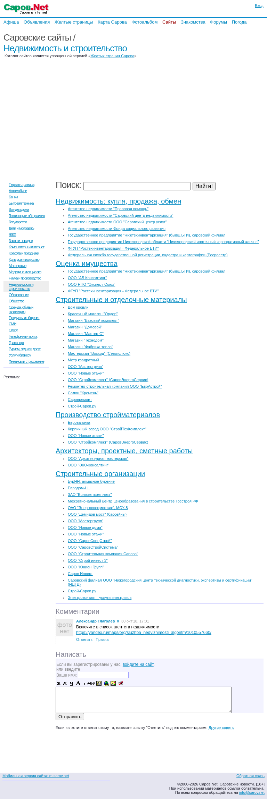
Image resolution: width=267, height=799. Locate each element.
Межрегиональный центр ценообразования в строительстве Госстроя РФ (133, 501)
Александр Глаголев (95, 621)
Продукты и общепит (24, 318)
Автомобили (18, 191)
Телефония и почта (23, 336)
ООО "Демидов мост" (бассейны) (97, 514)
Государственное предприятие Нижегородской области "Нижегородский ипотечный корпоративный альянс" (163, 242)
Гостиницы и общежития (27, 216)
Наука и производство (25, 278)
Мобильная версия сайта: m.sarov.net (35, 776)
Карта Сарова (112, 22)
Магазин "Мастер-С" (86, 334)
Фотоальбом (144, 22)
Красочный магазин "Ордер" (93, 314)
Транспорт (16, 343)
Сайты (169, 22)
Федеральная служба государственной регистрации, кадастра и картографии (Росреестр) (148, 255)
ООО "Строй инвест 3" (88, 560)
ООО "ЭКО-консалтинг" (88, 465)
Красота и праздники (24, 253)
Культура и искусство (24, 259)
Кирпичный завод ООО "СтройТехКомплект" (107, 429)
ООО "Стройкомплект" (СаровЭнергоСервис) (108, 380)
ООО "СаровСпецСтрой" (90, 541)
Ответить (84, 639)
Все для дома (19, 209)
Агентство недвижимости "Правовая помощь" (108, 209)
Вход (259, 5)
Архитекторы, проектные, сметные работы (124, 451)
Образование (19, 295)
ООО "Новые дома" (85, 527)
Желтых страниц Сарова (112, 56)
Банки (13, 197)
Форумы (218, 22)
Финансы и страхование (26, 361)
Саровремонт (80, 399)
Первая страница (21, 184)
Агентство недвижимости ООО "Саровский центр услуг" (117, 222)
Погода (239, 22)
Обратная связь (250, 776)
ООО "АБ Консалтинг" (87, 278)
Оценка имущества (87, 263)
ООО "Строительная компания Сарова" (103, 554)
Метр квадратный (83, 360)
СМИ (12, 324)
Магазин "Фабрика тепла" (90, 347)
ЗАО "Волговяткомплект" (90, 494)
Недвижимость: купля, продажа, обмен (118, 201)
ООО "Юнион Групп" (86, 567)
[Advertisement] (222, 103)
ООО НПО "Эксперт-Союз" (91, 284)
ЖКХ (12, 234)
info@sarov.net (252, 792)
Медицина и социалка (25, 272)
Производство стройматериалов (108, 415)
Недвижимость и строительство (65, 48)
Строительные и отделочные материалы (121, 299)
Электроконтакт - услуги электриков (99, 597)
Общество (16, 301)
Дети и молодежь (21, 228)
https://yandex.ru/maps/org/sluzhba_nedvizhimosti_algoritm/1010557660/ (143, 632)
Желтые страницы (74, 22)
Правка (102, 639)
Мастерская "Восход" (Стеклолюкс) (99, 353)
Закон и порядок (21, 241)
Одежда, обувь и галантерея (21, 309)
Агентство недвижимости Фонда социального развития (116, 228)
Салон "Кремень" (83, 393)
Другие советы (221, 727)
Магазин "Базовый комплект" (93, 320)
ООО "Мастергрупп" (85, 366)
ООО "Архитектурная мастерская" (98, 458)
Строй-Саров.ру (82, 406)
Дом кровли (78, 307)
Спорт (13, 330)
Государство (18, 222)
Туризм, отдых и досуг (25, 349)
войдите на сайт (138, 664)
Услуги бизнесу (20, 355)
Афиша (11, 22)
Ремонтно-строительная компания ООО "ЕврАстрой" (115, 386)
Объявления (37, 22)
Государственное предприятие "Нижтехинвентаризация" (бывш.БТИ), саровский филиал (146, 235)
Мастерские (17, 266)
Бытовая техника (21, 203)
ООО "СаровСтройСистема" (93, 547)
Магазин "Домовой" (85, 327)
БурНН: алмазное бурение (91, 481)
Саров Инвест (80, 574)
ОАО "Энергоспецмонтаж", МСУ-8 (98, 508)
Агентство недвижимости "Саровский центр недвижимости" (120, 215)
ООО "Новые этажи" (86, 373)
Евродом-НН (79, 488)
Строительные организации (100, 474)
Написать (71, 654)
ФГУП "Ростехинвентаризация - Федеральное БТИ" (113, 248)
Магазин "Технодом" (86, 340)
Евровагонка (79, 422)
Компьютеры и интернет (26, 247)
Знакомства (193, 22)
